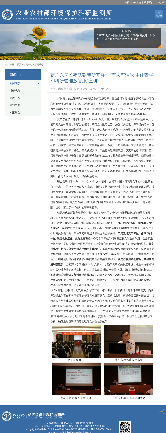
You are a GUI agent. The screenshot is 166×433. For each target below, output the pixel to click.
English (160, 2)
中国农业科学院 (133, 2)
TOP (161, 413)
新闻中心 (27, 64)
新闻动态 (15, 83)
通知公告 (15, 105)
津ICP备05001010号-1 (102, 429)
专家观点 (15, 112)
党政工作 (15, 98)
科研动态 (15, 90)
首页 (19, 64)
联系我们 (148, 2)
